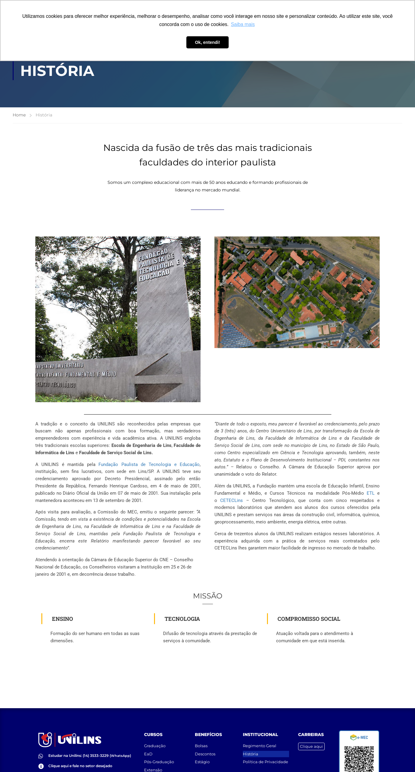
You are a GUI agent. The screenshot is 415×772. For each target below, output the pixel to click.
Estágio (202, 753)
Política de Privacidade (265, 753)
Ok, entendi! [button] (207, 42)
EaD (148, 745)
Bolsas (201, 737)
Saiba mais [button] (243, 24)
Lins (231, 500)
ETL (371, 493)
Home (19, 115)
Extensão (153, 761)
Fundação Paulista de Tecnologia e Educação (149, 464)
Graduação (155, 737)
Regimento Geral (259, 737)
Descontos (205, 745)
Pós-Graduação (159, 753)
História (250, 745)
